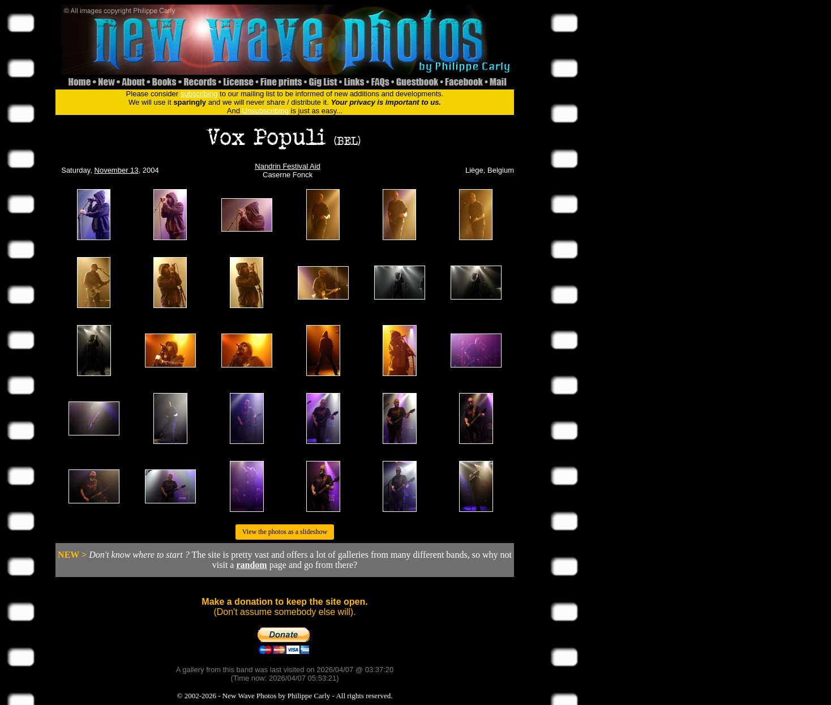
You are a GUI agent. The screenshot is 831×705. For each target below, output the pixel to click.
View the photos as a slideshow (284, 532)
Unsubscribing (265, 110)
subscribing (199, 93)
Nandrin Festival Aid (287, 166)
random (251, 565)
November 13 (117, 170)
